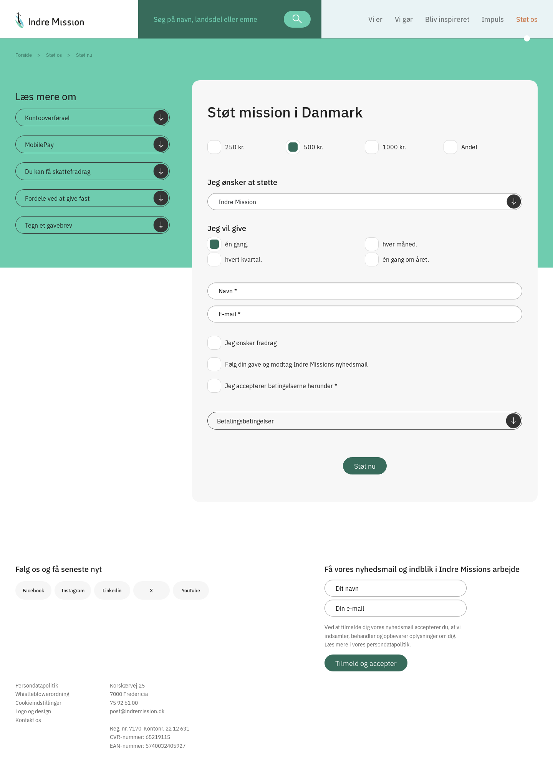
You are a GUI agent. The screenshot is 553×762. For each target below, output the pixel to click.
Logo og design (33, 711)
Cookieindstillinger (38, 702)
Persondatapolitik (36, 685)
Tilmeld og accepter (366, 663)
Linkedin (112, 590)
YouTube (191, 590)
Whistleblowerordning (42, 694)
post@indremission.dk (137, 711)
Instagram (72, 590)
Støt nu (365, 466)
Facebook (33, 590)
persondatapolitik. (389, 644)
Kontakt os (28, 720)
